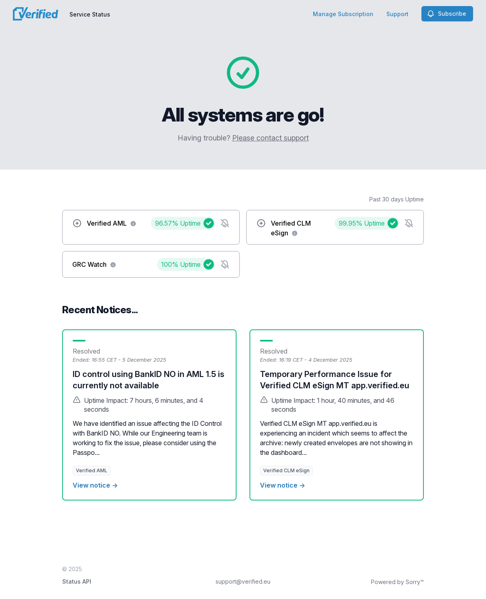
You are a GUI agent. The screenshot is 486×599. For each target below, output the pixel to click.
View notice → (95, 485)
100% (181, 264)
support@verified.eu (243, 581)
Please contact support (270, 138)
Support (397, 13)
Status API (76, 581)
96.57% (178, 223)
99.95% (362, 223)
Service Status (89, 14)
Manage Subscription (343, 13)
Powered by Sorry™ (397, 581)
